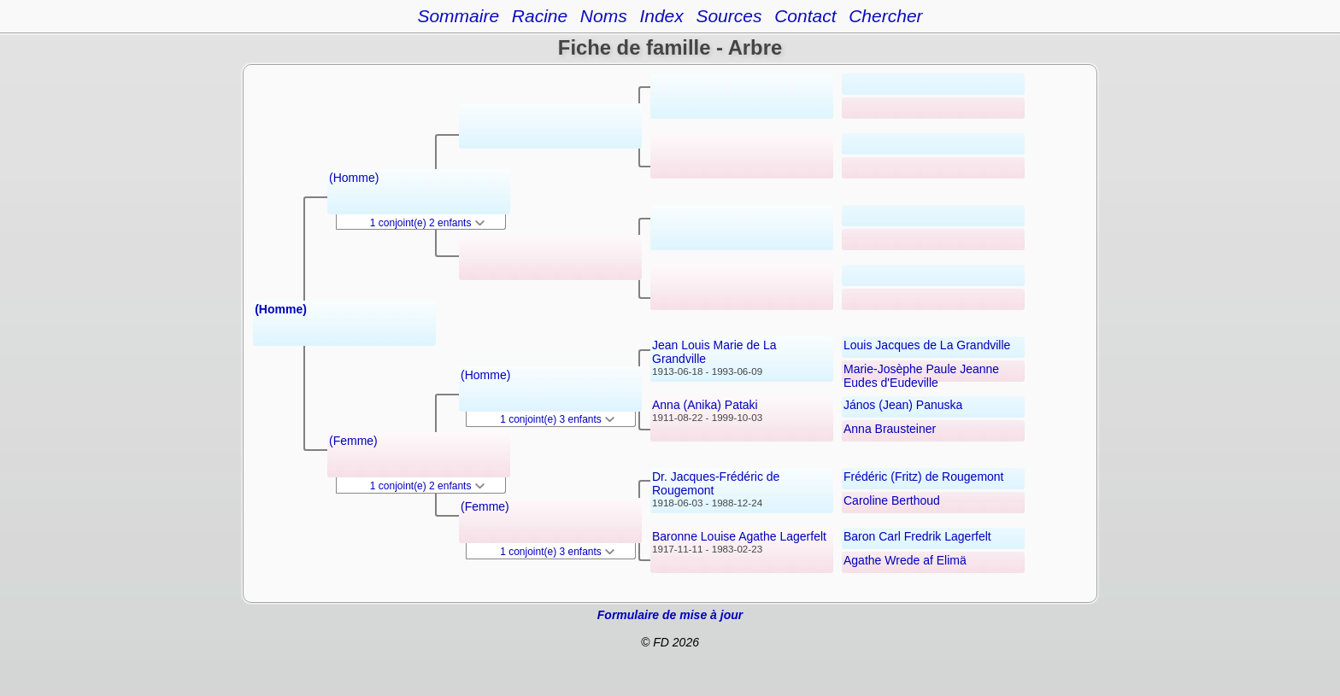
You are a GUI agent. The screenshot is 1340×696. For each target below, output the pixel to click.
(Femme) (353, 440)
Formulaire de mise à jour (670, 615)
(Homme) (281, 309)
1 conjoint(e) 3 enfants (557, 419)
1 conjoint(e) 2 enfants (427, 223)
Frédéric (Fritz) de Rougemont (923, 476)
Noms (603, 16)
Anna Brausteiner (889, 429)
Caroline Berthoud (891, 500)
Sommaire (458, 16)
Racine (539, 16)
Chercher (885, 16)
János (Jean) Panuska (902, 405)
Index (661, 16)
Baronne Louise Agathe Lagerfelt (739, 536)
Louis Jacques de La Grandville (926, 345)
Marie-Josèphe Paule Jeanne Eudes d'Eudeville (921, 375)
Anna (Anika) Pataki (705, 405)
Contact (805, 16)
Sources (728, 16)
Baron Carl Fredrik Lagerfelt (917, 536)
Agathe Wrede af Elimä (905, 560)
